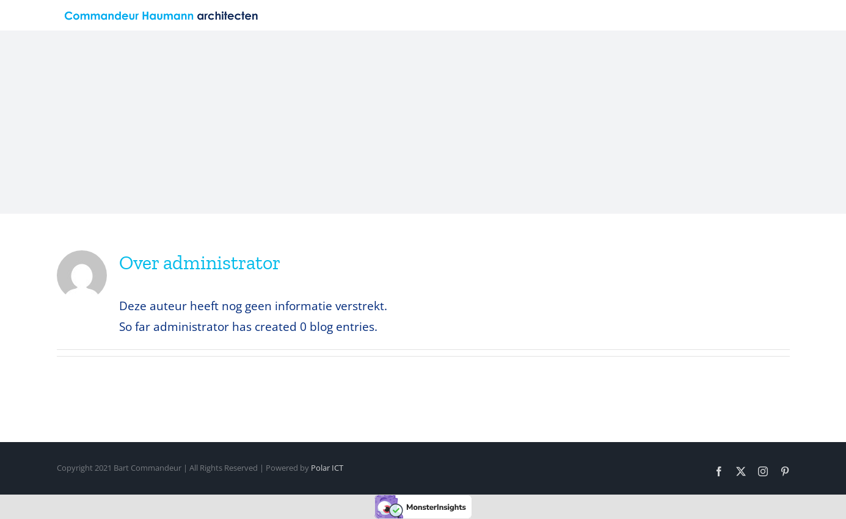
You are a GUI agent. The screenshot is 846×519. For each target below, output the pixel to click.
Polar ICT (327, 467)
